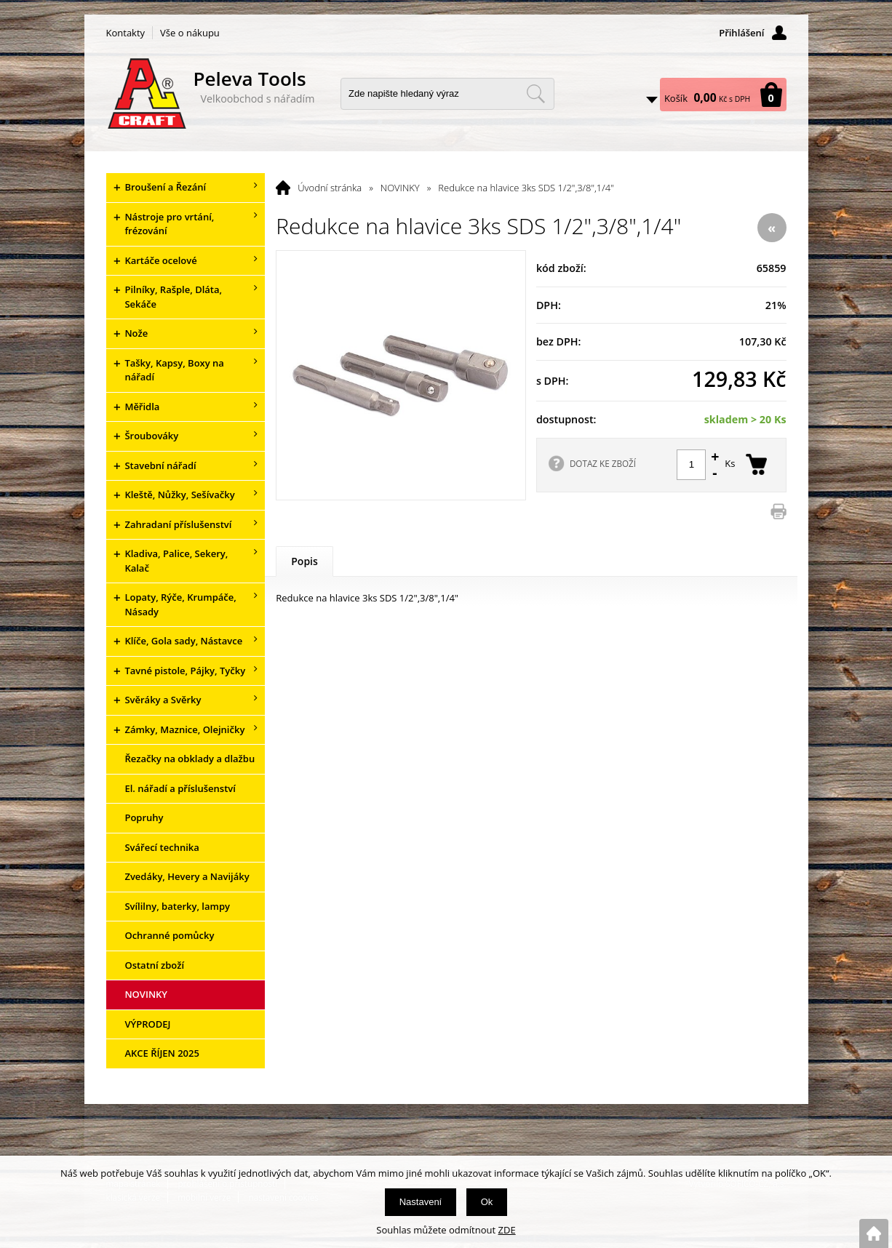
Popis (304, 561)
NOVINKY (400, 187)
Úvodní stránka (330, 187)
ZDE (507, 1229)
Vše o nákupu (190, 32)
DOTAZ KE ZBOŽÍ (603, 463)
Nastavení (420, 1201)
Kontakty (126, 32)
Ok (487, 1201)
